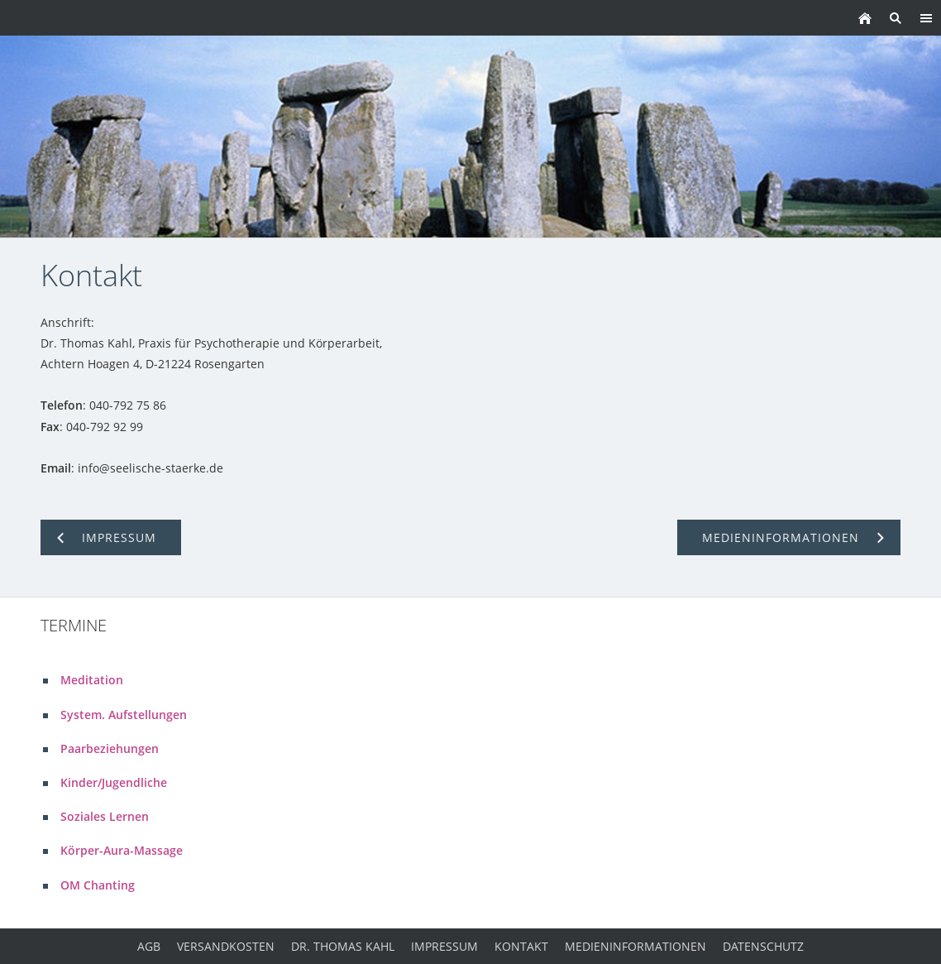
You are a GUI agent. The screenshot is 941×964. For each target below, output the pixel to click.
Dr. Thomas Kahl (342, 946)
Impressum (444, 946)
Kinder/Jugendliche (113, 782)
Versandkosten (226, 946)
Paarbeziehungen (109, 748)
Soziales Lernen (104, 816)
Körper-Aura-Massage (121, 850)
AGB (148, 946)
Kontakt (521, 946)
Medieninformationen (635, 946)
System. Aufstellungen (123, 714)
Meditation (91, 680)
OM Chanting (97, 885)
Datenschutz (763, 946)
